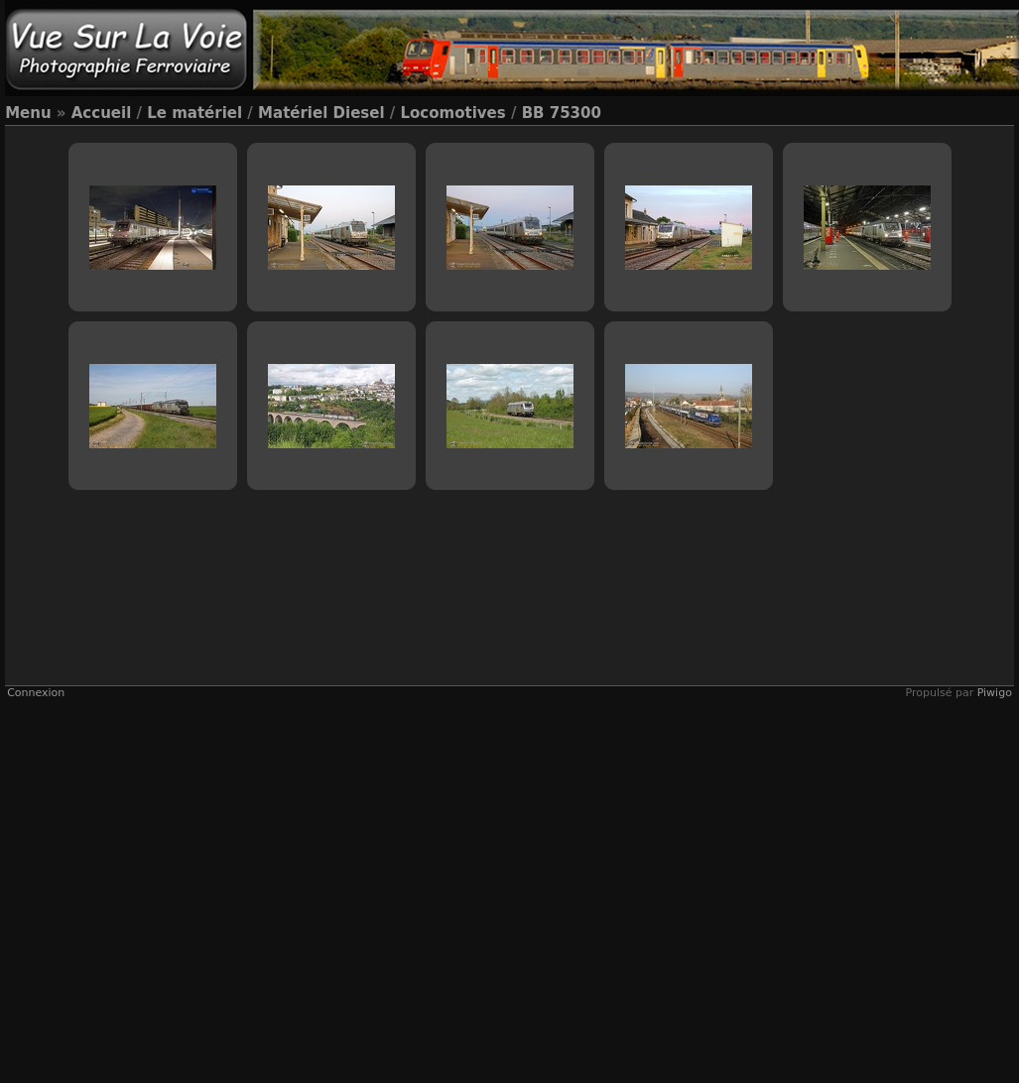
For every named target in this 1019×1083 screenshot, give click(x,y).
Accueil (101, 113)
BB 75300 (561, 113)
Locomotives (453, 113)
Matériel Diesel (321, 113)
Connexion (35, 692)
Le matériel (194, 113)
